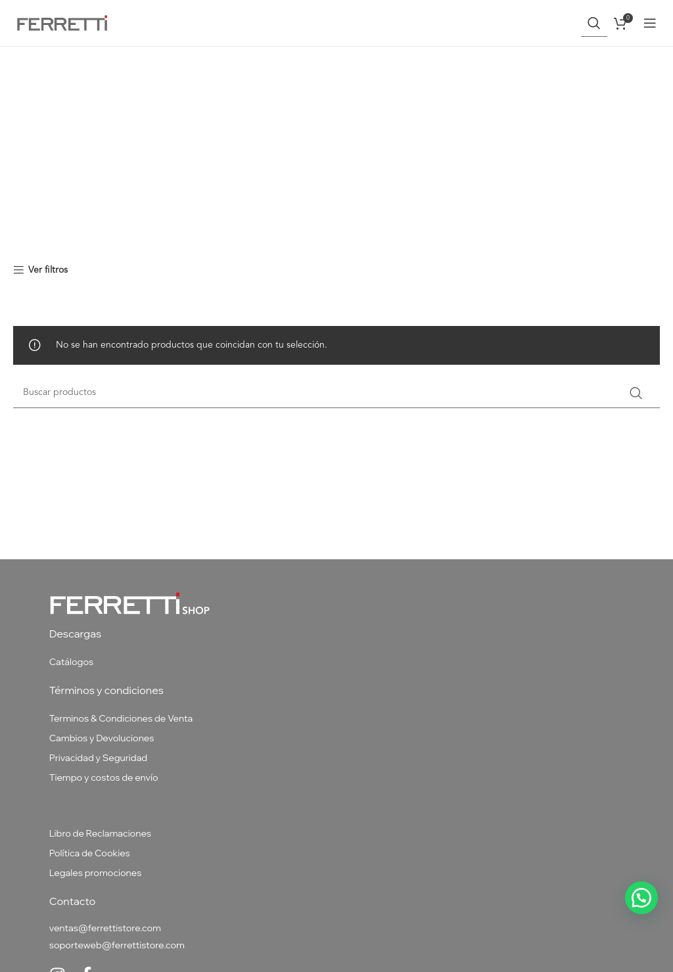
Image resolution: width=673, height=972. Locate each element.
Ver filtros (48, 270)
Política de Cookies (89, 853)
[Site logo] (62, 22)
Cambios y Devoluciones (101, 738)
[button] (641, 897)
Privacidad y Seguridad (98, 758)
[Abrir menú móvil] (650, 23)
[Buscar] (594, 23)
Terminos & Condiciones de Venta (121, 718)
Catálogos (71, 662)
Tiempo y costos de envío (103, 777)
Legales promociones (95, 873)
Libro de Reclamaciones (100, 833)
